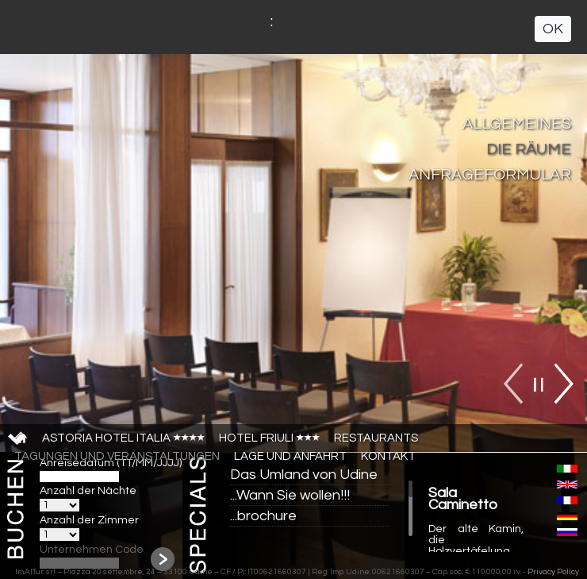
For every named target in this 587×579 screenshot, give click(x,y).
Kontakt (388, 456)
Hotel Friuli (269, 438)
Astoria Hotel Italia (123, 438)
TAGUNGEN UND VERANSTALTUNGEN (117, 456)
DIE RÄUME (528, 149)
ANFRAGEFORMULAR (490, 175)
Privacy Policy (553, 572)
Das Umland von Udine (304, 474)
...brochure (263, 515)
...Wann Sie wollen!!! (290, 495)
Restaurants (376, 438)
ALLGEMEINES (516, 124)
